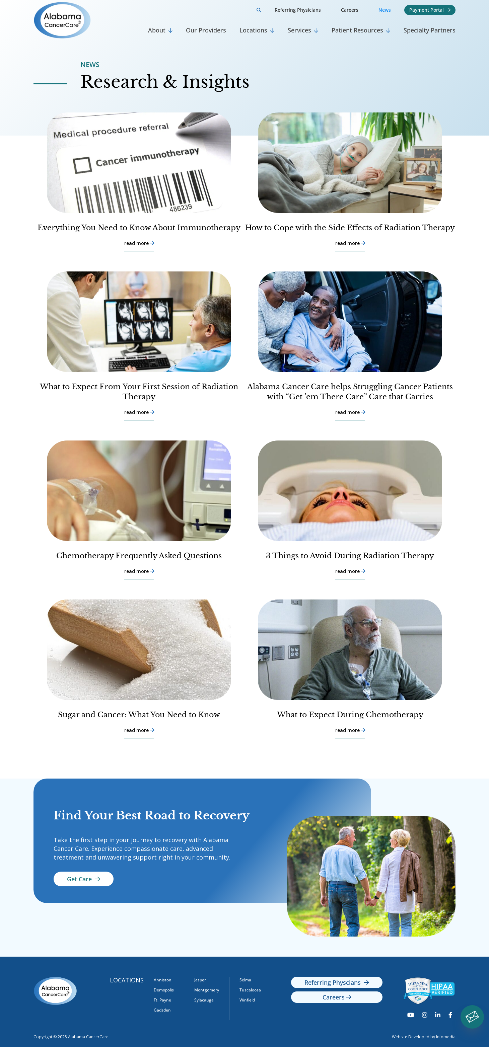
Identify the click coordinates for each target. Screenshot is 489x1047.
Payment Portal (429, 10)
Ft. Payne (162, 1000)
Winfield (247, 1000)
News (384, 10)
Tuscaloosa (250, 990)
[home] (87, 20)
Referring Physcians (336, 982)
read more (139, 243)
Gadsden (162, 1010)
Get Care (83, 879)
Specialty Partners (430, 30)
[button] (160, 30)
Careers (349, 10)
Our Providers (206, 30)
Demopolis (164, 990)
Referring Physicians (298, 10)
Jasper (200, 980)
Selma (245, 980)
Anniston (162, 980)
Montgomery (206, 990)
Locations (127, 980)
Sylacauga (204, 1000)
